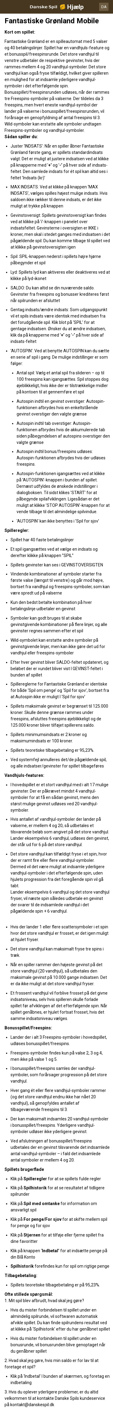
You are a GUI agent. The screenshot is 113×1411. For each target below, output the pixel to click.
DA (104, 7)
